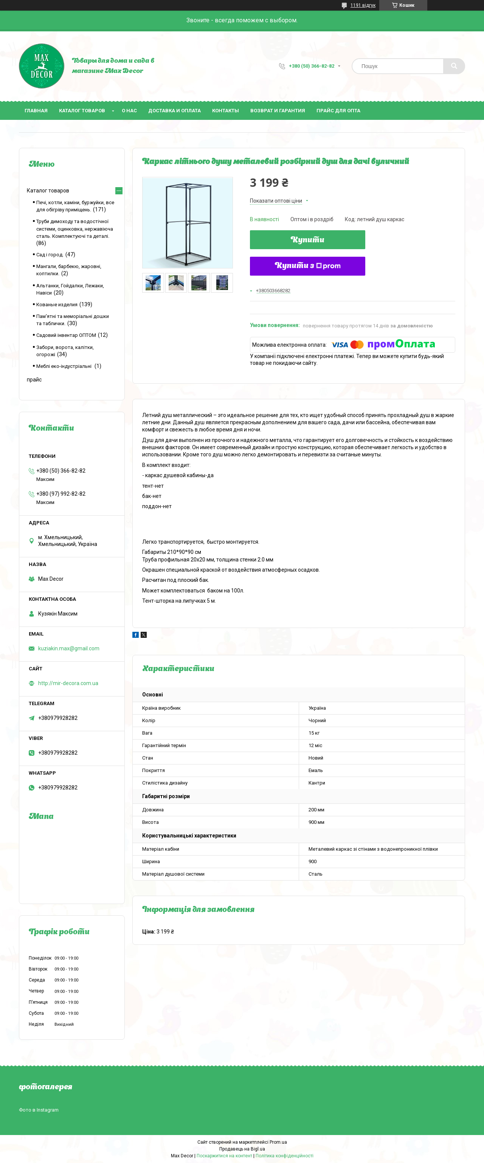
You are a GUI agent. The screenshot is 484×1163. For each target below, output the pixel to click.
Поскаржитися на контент (224, 1155)
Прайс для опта (338, 110)
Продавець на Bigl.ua (242, 1149)
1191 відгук (363, 5)
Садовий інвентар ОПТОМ (66, 335)
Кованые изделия (57, 304)
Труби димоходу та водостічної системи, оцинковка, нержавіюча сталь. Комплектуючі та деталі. (74, 229)
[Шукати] (454, 66)
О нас (129, 110)
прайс (34, 380)
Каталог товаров (82, 110)
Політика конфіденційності (284, 1155)
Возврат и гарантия (277, 110)
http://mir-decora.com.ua (68, 683)
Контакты (225, 110)
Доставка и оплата (174, 110)
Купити (307, 240)
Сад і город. (50, 254)
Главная (36, 110)
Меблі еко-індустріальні (64, 366)
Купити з (308, 266)
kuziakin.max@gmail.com (68, 648)
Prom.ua (278, 1142)
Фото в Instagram (39, 1110)
